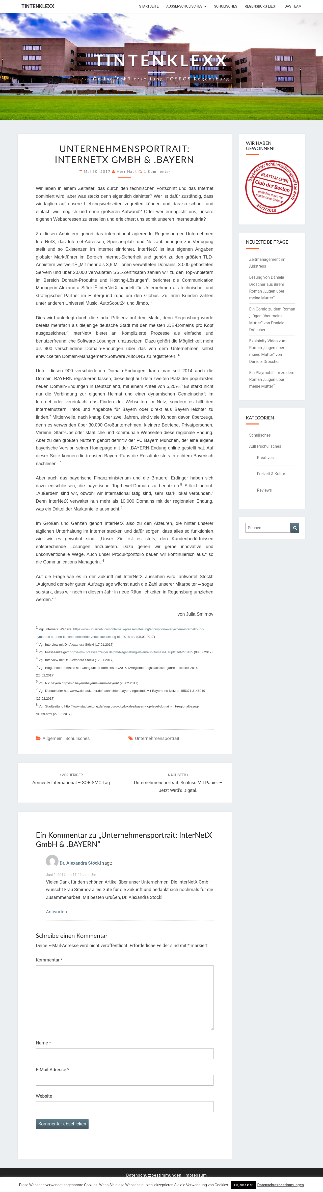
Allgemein (52, 738)
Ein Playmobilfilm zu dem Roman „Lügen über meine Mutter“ (271, 379)
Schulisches (225, 6)
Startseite (149, 6)
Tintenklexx (37, 6)
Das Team (293, 6)
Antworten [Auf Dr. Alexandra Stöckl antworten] (56, 911)
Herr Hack (127, 171)
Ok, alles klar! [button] (243, 1185)
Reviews (264, 490)
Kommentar (49, 959)
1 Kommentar (157, 171)
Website (44, 1096)
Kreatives (265, 457)
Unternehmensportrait (157, 738)
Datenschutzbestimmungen (153, 1175)
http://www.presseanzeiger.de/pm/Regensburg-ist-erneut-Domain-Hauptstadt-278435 (131, 652)
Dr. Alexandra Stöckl (80, 863)
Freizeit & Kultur (271, 473)
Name (43, 1042)
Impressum (195, 1175)
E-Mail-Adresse (52, 1069)
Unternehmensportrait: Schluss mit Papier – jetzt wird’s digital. (178, 783)
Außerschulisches (184, 6)
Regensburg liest (261, 6)
